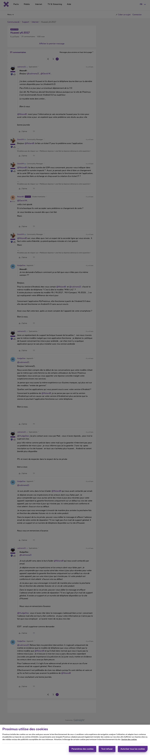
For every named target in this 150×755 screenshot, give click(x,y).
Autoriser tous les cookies (133, 749)
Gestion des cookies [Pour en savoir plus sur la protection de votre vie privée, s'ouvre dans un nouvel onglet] (129, 740)
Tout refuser (107, 749)
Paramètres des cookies (83, 749)
